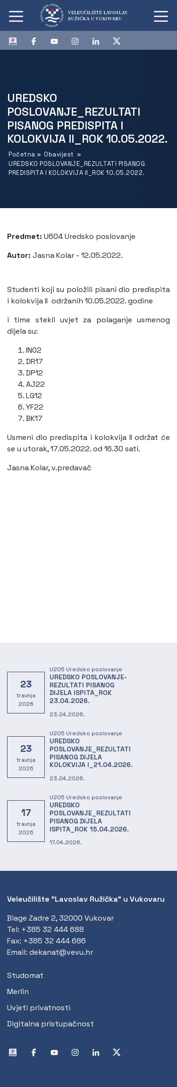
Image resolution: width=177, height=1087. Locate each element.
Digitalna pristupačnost (50, 1024)
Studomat (25, 975)
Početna (21, 154)
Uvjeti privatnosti (38, 1008)
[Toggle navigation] (16, 16)
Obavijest (59, 154)
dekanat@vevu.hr (61, 952)
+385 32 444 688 (52, 929)
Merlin (18, 991)
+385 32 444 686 (54, 941)
